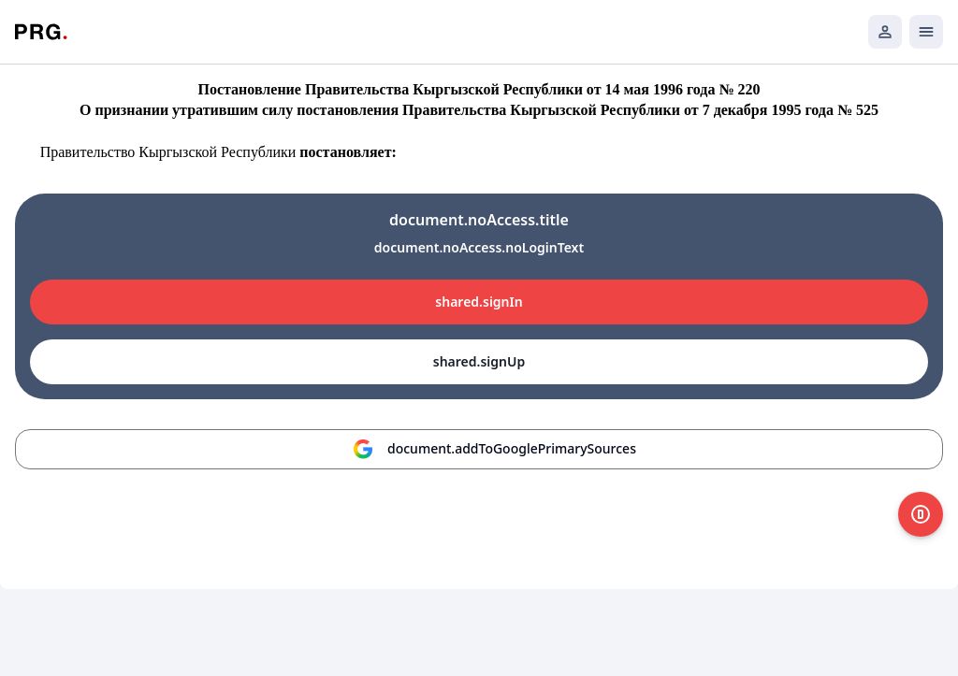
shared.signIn (478, 301)
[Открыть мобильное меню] (926, 32)
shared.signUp (479, 361)
